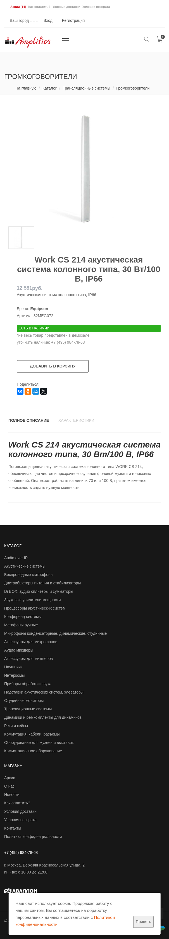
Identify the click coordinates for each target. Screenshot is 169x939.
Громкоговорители (132, 88)
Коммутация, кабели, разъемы (32, 734)
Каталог (49, 88)
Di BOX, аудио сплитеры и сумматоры (38, 591)
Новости (11, 794)
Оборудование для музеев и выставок (38, 742)
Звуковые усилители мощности (32, 600)
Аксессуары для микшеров (28, 658)
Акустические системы (24, 566)
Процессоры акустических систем (35, 608)
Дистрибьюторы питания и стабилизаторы (42, 583)
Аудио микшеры (18, 650)
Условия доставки (66, 6)
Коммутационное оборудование (33, 751)
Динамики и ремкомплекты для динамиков (43, 717)
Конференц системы (23, 616)
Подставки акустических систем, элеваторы (44, 692)
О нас (9, 786)
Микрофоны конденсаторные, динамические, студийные (55, 633)
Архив (9, 778)
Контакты (12, 828)
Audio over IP (16, 558)
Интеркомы (14, 675)
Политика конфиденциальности (33, 836)
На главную (25, 88)
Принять (143, 921)
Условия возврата (96, 6)
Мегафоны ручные (21, 625)
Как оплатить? (39, 6)
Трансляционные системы (86, 88)
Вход (48, 20)
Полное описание (28, 420)
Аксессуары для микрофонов (30, 642)
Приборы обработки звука (27, 684)
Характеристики (76, 420)
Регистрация (73, 20)
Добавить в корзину (52, 366)
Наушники (13, 667)
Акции (18, 6)
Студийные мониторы (24, 700)
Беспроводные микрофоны (28, 574)
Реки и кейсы (16, 725)
